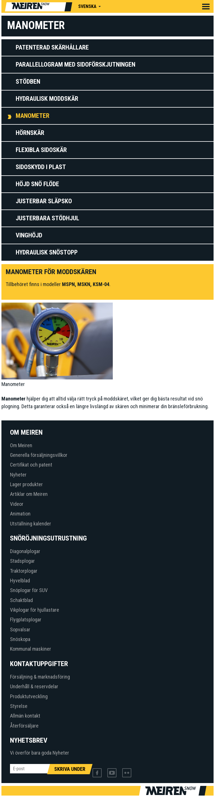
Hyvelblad (20, 581)
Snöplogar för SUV (29, 590)
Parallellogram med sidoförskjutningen (75, 64)
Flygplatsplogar (25, 620)
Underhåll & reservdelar (34, 686)
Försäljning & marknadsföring (40, 677)
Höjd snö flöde (37, 184)
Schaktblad (21, 600)
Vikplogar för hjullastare (34, 610)
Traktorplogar (23, 571)
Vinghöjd (29, 235)
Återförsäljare (24, 726)
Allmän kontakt (25, 716)
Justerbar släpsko (44, 201)
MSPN (68, 284)
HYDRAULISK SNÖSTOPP (47, 252)
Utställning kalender (30, 524)
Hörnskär (30, 132)
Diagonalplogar (25, 551)
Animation (20, 514)
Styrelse (18, 706)
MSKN (83, 284)
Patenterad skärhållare (52, 47)
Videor (16, 504)
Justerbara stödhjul (47, 218)
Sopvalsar (20, 629)
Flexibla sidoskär (41, 149)
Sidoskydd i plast (41, 167)
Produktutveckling (29, 696)
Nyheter (18, 475)
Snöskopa (20, 639)
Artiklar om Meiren (29, 494)
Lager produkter (26, 484)
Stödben (28, 81)
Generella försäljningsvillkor (38, 455)
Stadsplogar (22, 561)
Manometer (32, 115)
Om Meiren (21, 445)
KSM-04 (101, 284)
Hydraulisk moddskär (47, 98)
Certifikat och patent (31, 465)
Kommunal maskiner (30, 649)
